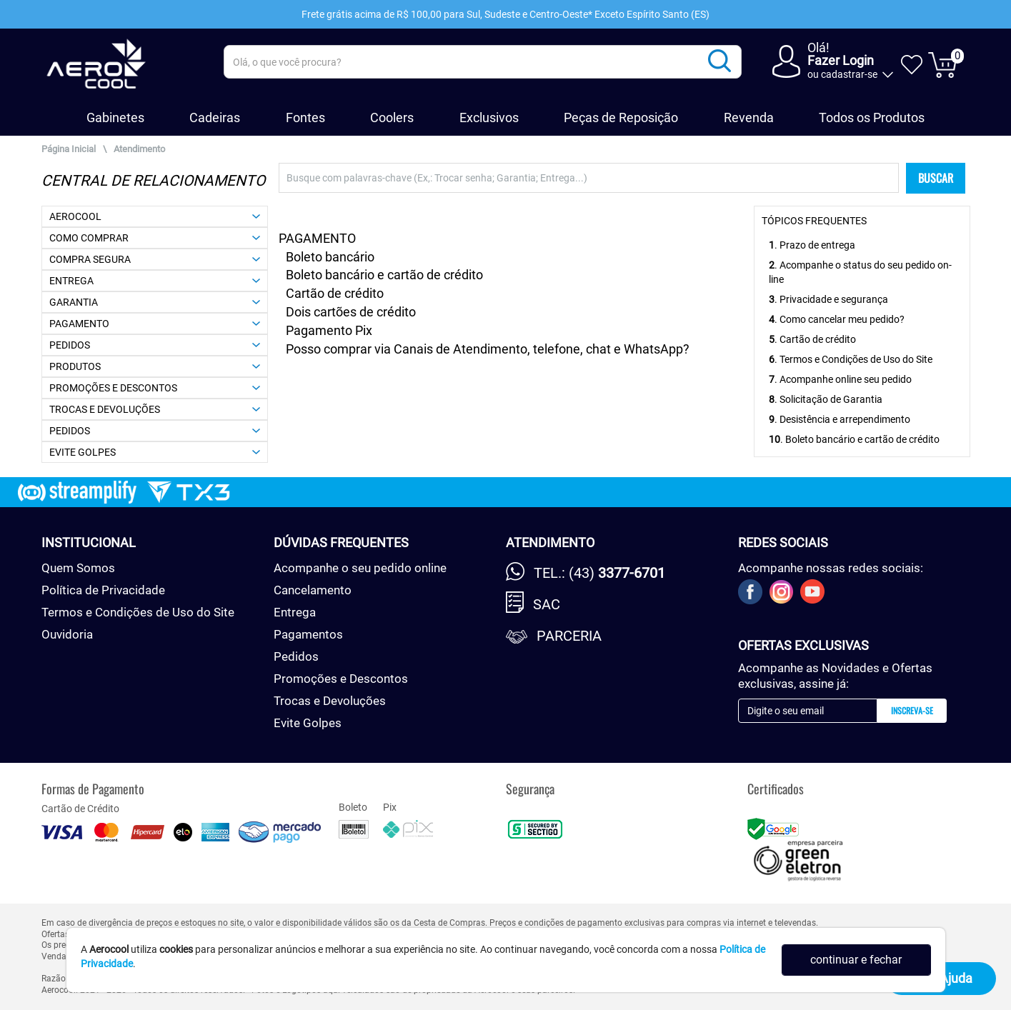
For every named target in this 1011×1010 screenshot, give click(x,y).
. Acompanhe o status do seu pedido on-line (860, 272)
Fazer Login (840, 60)
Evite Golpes (308, 723)
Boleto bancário (330, 256)
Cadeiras (214, 117)
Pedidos (296, 656)
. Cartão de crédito (812, 339)
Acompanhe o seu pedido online (360, 568)
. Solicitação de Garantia (825, 399)
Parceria (569, 635)
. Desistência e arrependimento (839, 419)
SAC (546, 604)
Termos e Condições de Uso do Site (137, 612)
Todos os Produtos (872, 117)
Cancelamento (313, 590)
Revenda (749, 117)
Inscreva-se (912, 710)
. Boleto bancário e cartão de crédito (854, 439)
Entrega (295, 612)
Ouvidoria (67, 634)
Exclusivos (489, 117)
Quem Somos (78, 568)
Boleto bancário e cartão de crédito (384, 274)
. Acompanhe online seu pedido (840, 379)
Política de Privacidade (103, 590)
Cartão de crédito (335, 293)
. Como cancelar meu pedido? (837, 319)
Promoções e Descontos (341, 678)
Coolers (392, 117)
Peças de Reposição (621, 117)
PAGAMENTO (317, 238)
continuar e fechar (856, 959)
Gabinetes (115, 117)
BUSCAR (935, 177)
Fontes (305, 117)
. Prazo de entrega (812, 245)
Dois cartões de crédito (351, 311)
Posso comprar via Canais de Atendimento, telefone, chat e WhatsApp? (487, 348)
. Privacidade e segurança (828, 299)
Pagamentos (308, 634)
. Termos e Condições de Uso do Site (850, 359)
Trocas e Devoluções (330, 701)
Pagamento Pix (329, 330)
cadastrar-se (849, 74)
